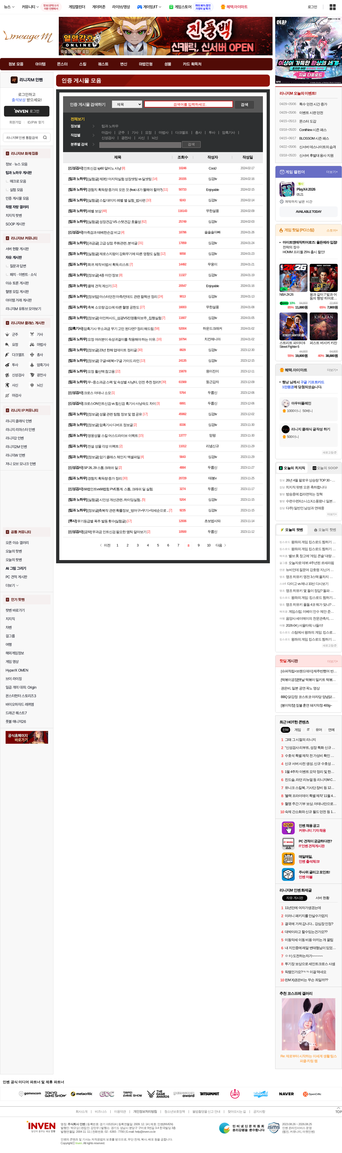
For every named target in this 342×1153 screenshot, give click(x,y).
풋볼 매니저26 (16, 721)
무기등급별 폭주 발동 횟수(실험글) (101, 521)
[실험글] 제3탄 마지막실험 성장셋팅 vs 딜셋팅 (120, 179)
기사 (40, 334)
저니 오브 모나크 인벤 (21, 464)
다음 (219, 545)
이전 (107, 545)
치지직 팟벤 (14, 215)
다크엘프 (18, 355)
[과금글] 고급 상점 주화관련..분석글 (112, 243)
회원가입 (15, 122)
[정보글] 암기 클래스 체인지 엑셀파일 (114, 457)
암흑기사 (43, 365)
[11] (165, 189)
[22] (117, 371)
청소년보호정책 (174, 1111)
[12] (163, 254)
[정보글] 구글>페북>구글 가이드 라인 (113, 361)
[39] (163, 382)
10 (208, 545)
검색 (45, 137)
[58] (156, 328)
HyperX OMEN (17, 670)
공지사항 (259, 1111)
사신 (15, 385)
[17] (145, 414)
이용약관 (120, 1111)
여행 (9, 644)
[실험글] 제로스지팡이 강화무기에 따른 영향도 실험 (124, 254)
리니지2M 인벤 (16, 447)
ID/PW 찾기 (36, 122)
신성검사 (18, 375)
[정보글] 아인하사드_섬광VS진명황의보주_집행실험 (124, 318)
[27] (142, 307)
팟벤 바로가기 (15, 610)
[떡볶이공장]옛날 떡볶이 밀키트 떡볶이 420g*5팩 (309, 680)
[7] (131, 264)
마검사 (16, 395)
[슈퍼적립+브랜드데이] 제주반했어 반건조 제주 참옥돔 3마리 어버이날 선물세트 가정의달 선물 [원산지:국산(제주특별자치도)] (309, 671)
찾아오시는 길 (237, 1111)
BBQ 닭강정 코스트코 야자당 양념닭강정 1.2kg (309, 697)
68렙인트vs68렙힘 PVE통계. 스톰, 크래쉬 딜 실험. (118, 489)
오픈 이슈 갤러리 (17, 543)
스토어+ (332, 230)
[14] (154, 179)
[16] (159, 339)
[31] (140, 243)
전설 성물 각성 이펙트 (103, 446)
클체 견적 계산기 (99, 286)
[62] (144, 221)
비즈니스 (101, 1111)
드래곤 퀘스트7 (16, 713)
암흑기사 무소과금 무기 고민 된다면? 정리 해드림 (119, 329)
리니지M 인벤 (31, 80)
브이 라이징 (14, 679)
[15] (140, 435)
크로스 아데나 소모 (97, 393)
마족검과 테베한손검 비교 (102, 232)
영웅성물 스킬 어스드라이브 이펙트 (113, 436)
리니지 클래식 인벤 (19, 421)
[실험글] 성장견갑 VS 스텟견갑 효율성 (114, 222)
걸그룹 (10, 636)
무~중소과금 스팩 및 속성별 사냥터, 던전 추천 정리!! (124, 382)
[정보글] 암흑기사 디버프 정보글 (110, 425)
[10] (148, 200)
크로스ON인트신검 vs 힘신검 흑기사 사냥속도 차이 (120, 404)
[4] (122, 232)
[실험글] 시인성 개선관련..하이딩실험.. (114, 500)
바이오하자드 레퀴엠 (20, 704)
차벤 (9, 627)
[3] (158, 403)
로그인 (312, 7)
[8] (123, 168)
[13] (142, 360)
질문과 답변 (16, 266)
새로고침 (328, 452)
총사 (40, 355)
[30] (140, 350)
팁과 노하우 (110, 126)
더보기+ (332, 171)
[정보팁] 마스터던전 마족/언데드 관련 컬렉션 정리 (122, 297)
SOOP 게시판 (15, 224)
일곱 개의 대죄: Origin (21, 687)
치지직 (10, 619)
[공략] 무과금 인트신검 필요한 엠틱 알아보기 (115, 532)
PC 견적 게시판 (16, 577)
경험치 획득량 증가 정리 (105, 478)
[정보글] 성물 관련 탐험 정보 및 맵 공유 (115, 414)
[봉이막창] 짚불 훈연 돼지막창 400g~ (306, 705)
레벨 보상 (94, 211)
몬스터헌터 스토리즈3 (21, 696)
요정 (15, 344)
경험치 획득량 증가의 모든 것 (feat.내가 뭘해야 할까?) (125, 190)
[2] (135, 425)
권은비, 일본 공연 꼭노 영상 (300, 688)
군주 (15, 334)
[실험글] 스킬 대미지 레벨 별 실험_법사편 (117, 200)
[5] (143, 500)
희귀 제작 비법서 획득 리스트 (108, 265)
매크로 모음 (16, 181)
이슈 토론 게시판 (17, 283)
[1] (112, 393)
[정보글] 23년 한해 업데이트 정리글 (112, 350)
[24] (160, 296)
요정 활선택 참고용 (101, 371)
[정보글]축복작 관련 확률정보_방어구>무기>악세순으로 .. (128, 510)
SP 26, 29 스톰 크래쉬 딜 (101, 468)
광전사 (126, 138)
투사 (15, 365)
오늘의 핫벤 (14, 551)
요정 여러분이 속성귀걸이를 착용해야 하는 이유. (122, 339)
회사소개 (81, 1111)
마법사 (41, 344)
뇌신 (154, 138)
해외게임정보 (15, 653)
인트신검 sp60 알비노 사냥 (102, 168)
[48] (104, 211)
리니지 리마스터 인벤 (20, 429)
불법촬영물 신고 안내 (206, 1111)
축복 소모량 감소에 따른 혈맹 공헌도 (113, 307)
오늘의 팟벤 (14, 560)
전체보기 (77, 119)
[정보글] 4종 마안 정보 (103, 275)
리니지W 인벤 (15, 455)
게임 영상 (12, 662)
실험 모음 (14, 190)
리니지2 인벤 (15, 438)
